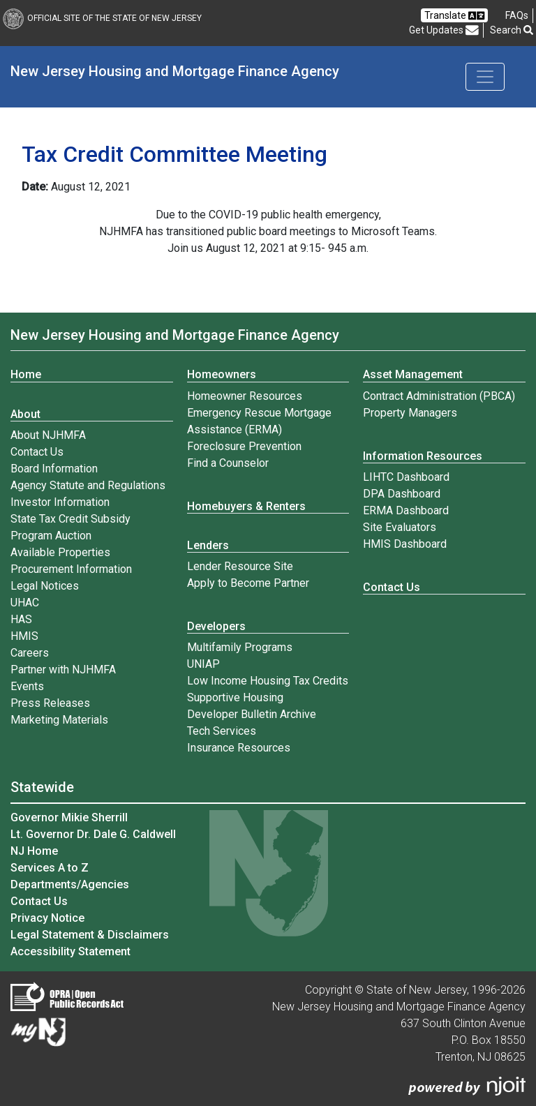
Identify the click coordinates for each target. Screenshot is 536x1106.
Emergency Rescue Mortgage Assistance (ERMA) (259, 421)
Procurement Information (71, 569)
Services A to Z (49, 867)
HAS (21, 619)
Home (25, 374)
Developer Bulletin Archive (251, 714)
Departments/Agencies (69, 884)
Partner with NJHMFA (63, 669)
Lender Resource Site (240, 566)
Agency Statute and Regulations (87, 485)
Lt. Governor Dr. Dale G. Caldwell (93, 834)
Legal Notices (44, 585)
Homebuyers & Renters (246, 506)
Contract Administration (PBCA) (439, 396)
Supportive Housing (235, 697)
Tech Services (221, 731)
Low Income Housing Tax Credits (267, 680)
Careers (29, 652)
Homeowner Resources (244, 396)
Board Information (54, 468)
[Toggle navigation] (485, 77)
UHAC (24, 602)
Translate (454, 15)
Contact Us (37, 451)
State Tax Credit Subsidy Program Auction (70, 527)
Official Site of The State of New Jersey (102, 18)
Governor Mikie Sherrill (69, 817)
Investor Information (60, 502)
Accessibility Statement (70, 951)
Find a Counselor (228, 463)
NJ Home (34, 851)
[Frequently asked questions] (516, 15)
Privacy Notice (47, 918)
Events (27, 686)
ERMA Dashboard (406, 510)
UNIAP (203, 664)
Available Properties (60, 552)
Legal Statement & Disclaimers (89, 934)
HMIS (24, 636)
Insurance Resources (238, 747)
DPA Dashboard (401, 493)
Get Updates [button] (444, 30)
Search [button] (511, 30)
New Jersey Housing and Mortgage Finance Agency (174, 71)
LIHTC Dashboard (406, 477)
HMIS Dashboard (405, 544)
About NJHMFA (48, 435)
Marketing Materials (59, 719)
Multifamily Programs (239, 647)
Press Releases (50, 703)
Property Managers (410, 412)
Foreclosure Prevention (244, 446)
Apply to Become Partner (248, 583)
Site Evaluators (399, 527)
